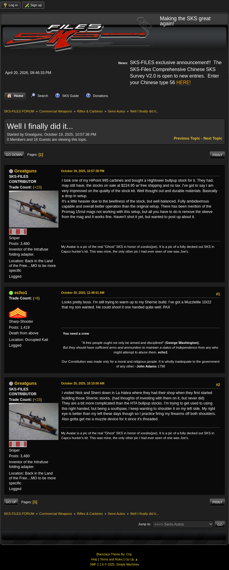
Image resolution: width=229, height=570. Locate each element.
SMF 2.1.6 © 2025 (102, 564)
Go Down (14, 155)
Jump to (144, 524)
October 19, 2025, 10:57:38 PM (82, 171)
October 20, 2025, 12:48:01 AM (82, 292)
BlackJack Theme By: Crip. (115, 554)
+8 (36, 298)
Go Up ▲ (131, 559)
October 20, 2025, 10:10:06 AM (82, 383)
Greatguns (25, 170)
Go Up (11, 502)
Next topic (212, 138)
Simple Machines (127, 564)
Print (217, 155)
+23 (37, 187)
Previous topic (187, 138)
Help (94, 559)
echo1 (20, 292)
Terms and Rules (111, 559)
